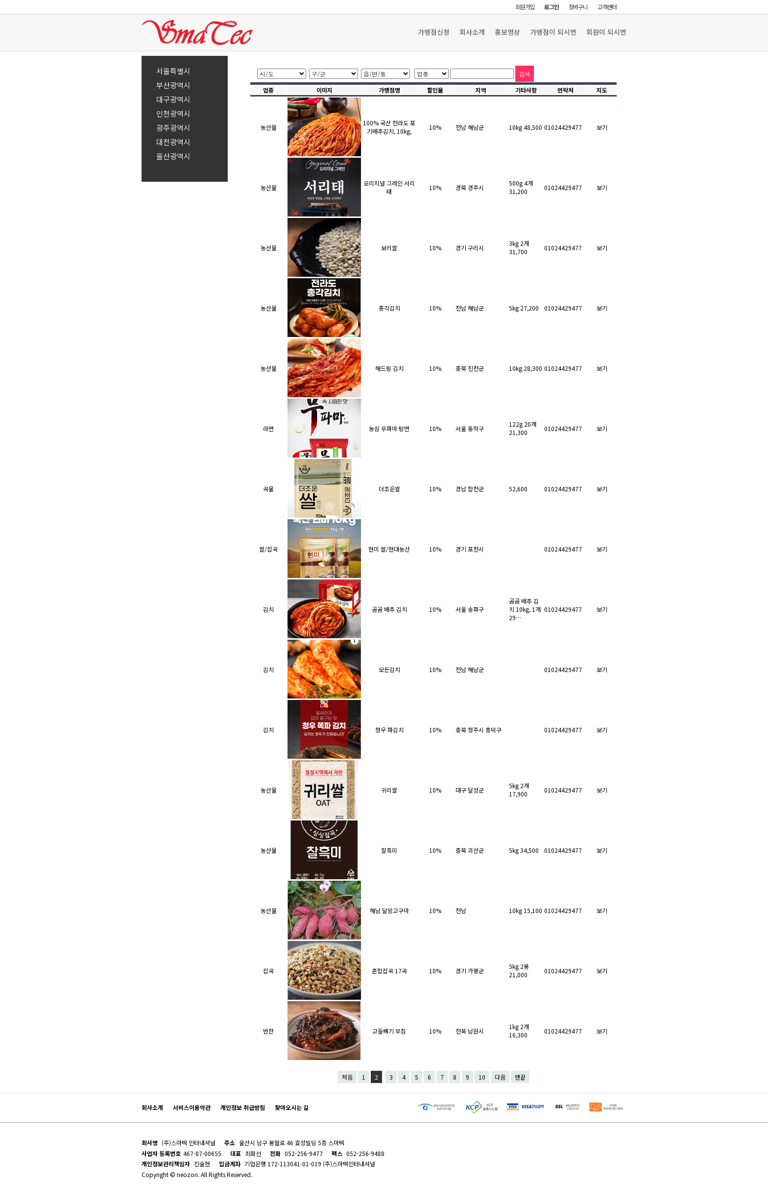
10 (482, 1077)
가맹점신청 (434, 32)
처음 (347, 1077)
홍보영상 (507, 32)
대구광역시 (173, 99)
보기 (602, 127)
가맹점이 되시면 (553, 32)
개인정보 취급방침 (242, 1107)
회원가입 (524, 6)
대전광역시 (173, 142)
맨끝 (520, 1077)
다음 (500, 1077)
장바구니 (578, 6)
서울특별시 (173, 71)
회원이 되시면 (606, 32)
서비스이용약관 (192, 1107)
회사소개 (472, 32)
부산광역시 (173, 85)
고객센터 (607, 6)
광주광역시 (173, 127)
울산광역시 (173, 156)
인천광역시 (173, 113)
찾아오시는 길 (292, 1107)
